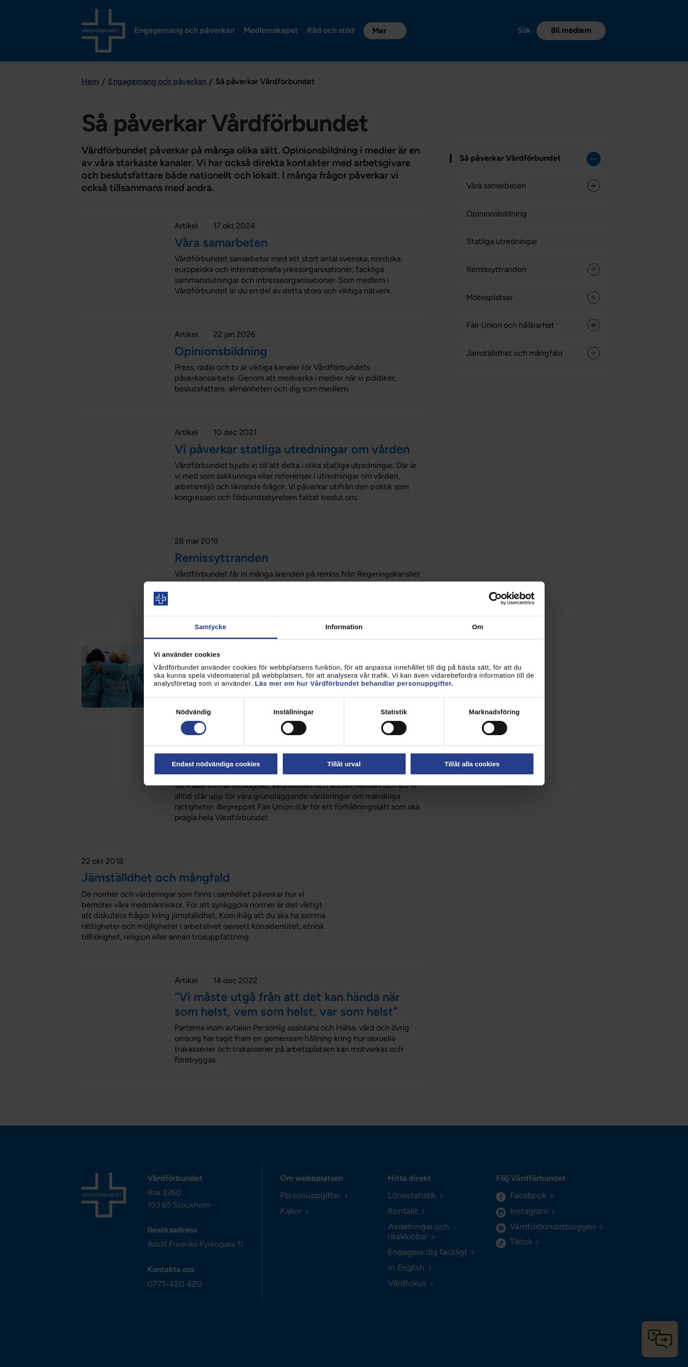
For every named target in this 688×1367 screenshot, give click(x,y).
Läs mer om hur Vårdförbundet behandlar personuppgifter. (354, 683)
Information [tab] (344, 627)
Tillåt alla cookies (472, 764)
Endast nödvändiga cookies (216, 764)
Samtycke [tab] (210, 627)
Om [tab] (477, 627)
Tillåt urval (344, 764)
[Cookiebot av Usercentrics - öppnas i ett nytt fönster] (495, 598)
